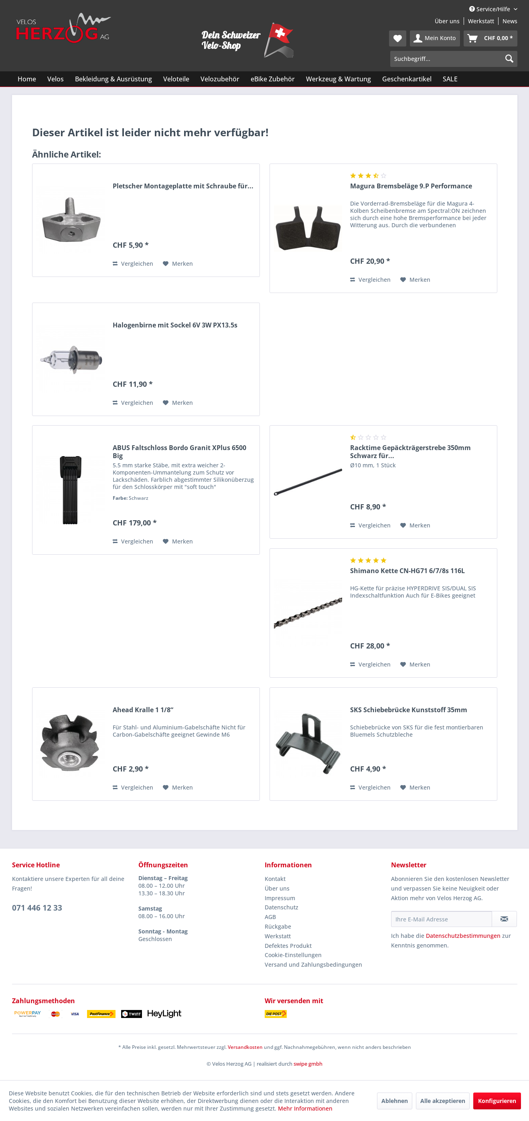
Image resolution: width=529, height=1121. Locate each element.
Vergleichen (133, 263)
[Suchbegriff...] (453, 59)
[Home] (27, 79)
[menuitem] (397, 38)
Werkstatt (481, 21)
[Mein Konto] (435, 38)
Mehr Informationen (305, 1108)
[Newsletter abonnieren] (504, 919)
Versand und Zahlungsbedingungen (313, 964)
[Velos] (55, 79)
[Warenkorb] (490, 38)
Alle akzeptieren (442, 1101)
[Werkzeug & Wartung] (338, 79)
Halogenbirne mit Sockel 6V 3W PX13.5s (175, 325)
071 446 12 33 (37, 908)
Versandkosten (245, 1047)
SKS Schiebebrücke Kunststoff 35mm (408, 710)
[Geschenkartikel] (407, 79)
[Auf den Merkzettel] (178, 264)
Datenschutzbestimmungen (463, 935)
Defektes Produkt (288, 945)
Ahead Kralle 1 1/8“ (143, 710)
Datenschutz (281, 907)
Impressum (280, 898)
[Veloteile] (176, 79)
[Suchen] (509, 59)
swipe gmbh (308, 1063)
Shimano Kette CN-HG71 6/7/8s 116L (407, 571)
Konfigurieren (497, 1101)
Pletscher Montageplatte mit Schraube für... (183, 186)
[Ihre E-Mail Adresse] (441, 919)
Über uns (447, 21)
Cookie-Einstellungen (293, 955)
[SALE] (450, 79)
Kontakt (275, 879)
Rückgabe (278, 926)
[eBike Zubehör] (272, 79)
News (510, 21)
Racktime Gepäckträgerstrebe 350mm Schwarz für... (410, 452)
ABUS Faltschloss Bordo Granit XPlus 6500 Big (179, 452)
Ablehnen (394, 1101)
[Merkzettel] (397, 38)
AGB (270, 917)
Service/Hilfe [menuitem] (490, 9)
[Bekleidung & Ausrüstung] (113, 79)
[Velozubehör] (220, 79)
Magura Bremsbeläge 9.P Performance (411, 186)
